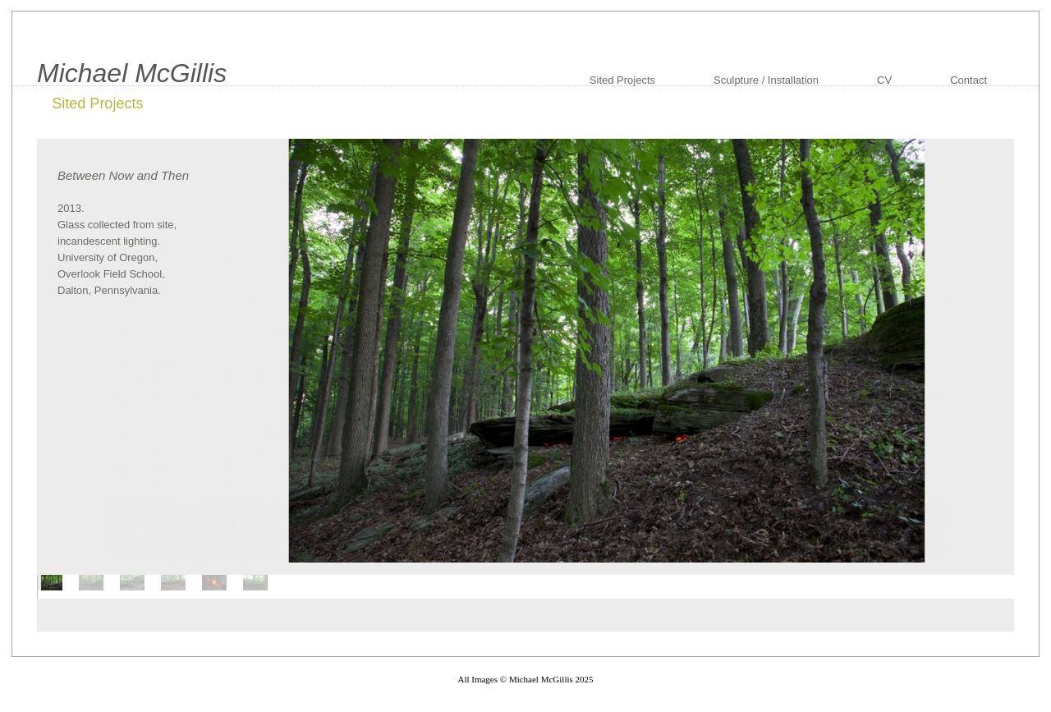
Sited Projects (622, 80)
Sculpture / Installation (766, 80)
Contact (968, 80)
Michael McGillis (132, 73)
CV (884, 80)
